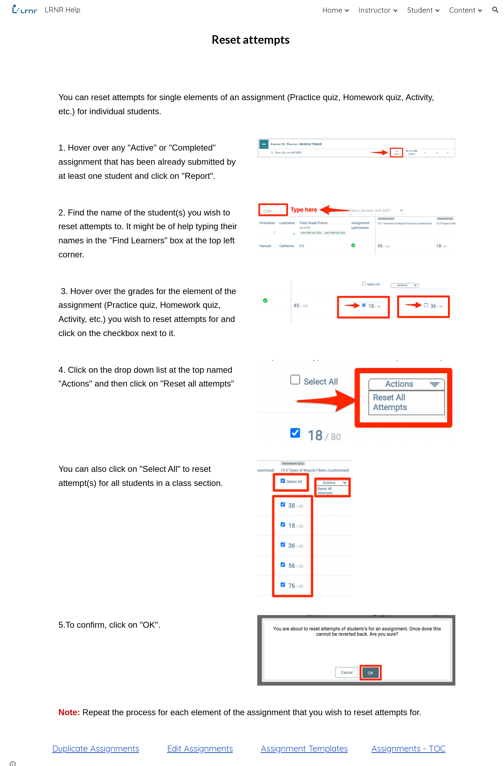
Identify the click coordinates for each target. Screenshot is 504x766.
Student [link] (420, 10)
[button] (495, 9)
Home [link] (332, 10)
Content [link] (462, 10)
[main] (252, 39)
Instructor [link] (375, 10)
